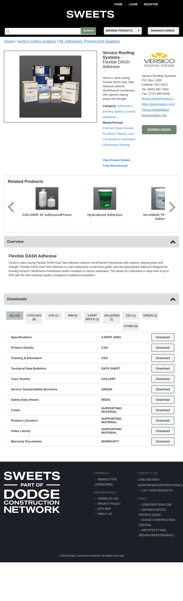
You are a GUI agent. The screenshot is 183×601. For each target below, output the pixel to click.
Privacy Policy (109, 509)
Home (118, 4)
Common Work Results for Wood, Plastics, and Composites (118, 133)
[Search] (52, 31)
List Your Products (156, 496)
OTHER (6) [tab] (130, 331)
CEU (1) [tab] (131, 320)
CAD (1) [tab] (54, 320)
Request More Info (153, 114)
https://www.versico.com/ (157, 103)
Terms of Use (108, 504)
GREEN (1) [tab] (150, 320)
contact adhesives (115, 116)
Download (162, 342)
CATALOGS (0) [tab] (34, 322)
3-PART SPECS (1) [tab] (92, 322)
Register (151, 4)
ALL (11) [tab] (15, 320)
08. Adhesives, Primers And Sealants (89, 41)
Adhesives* (110, 144)
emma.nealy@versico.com (159, 98)
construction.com (156, 510)
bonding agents (113, 111)
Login (133, 4)
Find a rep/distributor (155, 109)
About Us (105, 519)
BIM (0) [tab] (73, 320)
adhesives (125, 105)
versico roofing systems (36, 41)
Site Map (104, 514)
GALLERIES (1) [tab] (112, 322)
